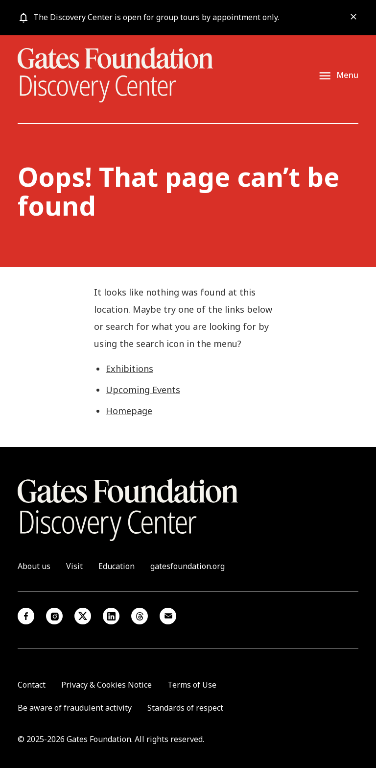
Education (116, 566)
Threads (139, 616)
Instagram (54, 616)
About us (34, 566)
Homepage (129, 411)
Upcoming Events (143, 390)
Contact (32, 684)
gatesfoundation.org (187, 566)
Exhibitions (129, 368)
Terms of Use (191, 684)
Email (168, 616)
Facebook (26, 616)
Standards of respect (185, 707)
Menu (347, 75)
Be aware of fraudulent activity (75, 707)
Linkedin (111, 616)
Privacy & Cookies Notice (106, 684)
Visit (74, 566)
